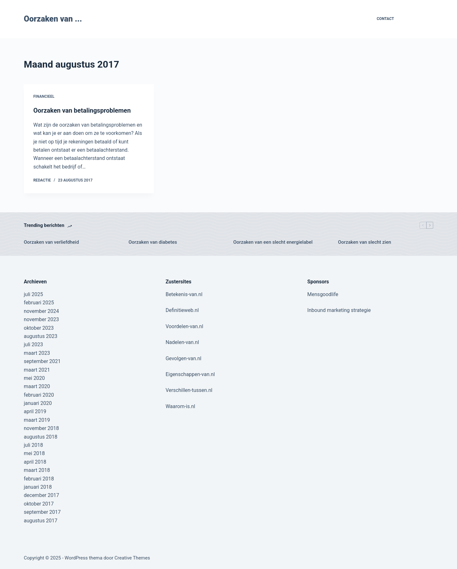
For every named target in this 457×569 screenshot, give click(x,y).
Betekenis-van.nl (184, 294)
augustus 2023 (40, 336)
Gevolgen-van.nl (184, 358)
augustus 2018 (40, 437)
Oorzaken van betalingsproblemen (82, 110)
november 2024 (41, 311)
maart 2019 (37, 420)
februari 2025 (39, 303)
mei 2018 (34, 453)
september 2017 (42, 512)
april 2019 (35, 411)
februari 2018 (39, 479)
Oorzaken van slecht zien (364, 242)
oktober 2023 (39, 328)
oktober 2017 (39, 504)
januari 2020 (38, 403)
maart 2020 (37, 386)
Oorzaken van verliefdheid (51, 242)
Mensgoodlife (322, 294)
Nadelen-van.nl (182, 342)
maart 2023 (37, 353)
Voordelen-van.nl (184, 326)
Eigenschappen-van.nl (190, 374)
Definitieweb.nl (182, 310)
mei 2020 (34, 378)
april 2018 (35, 462)
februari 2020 (39, 395)
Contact (385, 19)
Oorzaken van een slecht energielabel (273, 242)
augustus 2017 (40, 521)
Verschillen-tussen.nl (189, 390)
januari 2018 (38, 487)
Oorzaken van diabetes (153, 242)
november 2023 (41, 319)
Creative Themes (132, 558)
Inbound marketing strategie (339, 310)
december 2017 (41, 495)
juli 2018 (33, 445)
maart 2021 (37, 370)
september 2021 (42, 361)
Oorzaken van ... (53, 18)
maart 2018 (37, 470)
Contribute (418, 19)
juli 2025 (33, 294)
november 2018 (41, 428)
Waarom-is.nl (180, 406)
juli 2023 (33, 344)
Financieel (43, 96)
